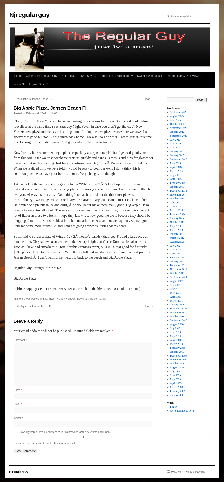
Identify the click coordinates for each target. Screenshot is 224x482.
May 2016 (175, 163)
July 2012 (175, 245)
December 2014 (178, 190)
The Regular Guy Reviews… (184, 75)
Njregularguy (29, 14)
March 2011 (176, 300)
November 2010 (178, 312)
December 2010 (178, 308)
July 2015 (175, 175)
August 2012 (177, 241)
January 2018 (177, 151)
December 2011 (178, 265)
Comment (20, 339)
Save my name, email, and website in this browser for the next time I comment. (65, 432)
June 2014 (175, 206)
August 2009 (177, 367)
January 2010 (177, 351)
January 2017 (177, 155)
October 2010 (177, 316)
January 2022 (177, 131)
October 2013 (177, 222)
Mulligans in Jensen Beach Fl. (33, 99)
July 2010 (175, 328)
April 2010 (176, 339)
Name (18, 390)
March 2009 (176, 387)
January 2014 (177, 218)
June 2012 (175, 249)
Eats (45, 298)
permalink (99, 298)
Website (18, 418)
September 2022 (178, 127)
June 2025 (175, 120)
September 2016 (178, 159)
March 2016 (176, 171)
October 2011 (177, 273)
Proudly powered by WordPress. (188, 471)
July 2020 (175, 139)
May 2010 (175, 336)
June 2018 (175, 147)
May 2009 (175, 379)
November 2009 (178, 359)
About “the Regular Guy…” (31, 84)
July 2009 (175, 371)
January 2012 (177, 261)
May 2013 (175, 226)
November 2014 (178, 194)
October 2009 (177, 363)
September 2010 (178, 320)
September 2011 (178, 277)
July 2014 (175, 202)
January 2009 (177, 394)
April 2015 (176, 178)
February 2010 (178, 347)
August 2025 (177, 116)
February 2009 (178, 391)
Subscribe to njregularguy (116, 75)
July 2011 (175, 284)
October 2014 (177, 198)
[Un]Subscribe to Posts (182, 410)
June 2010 (175, 332)
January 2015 (177, 186)
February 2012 (178, 257)
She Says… (69, 75)
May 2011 (175, 292)
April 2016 (176, 167)
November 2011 (178, 269)
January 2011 (177, 304)
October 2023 (177, 123)
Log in (173, 406)
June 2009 (175, 375)
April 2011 (176, 296)
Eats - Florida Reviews (62, 298)
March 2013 (176, 230)
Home (18, 75)
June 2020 (175, 143)
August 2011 (177, 281)
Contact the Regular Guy (41, 75)
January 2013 (177, 233)
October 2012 (177, 237)
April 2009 (176, 383)
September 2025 (178, 112)
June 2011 (175, 288)
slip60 (53, 113)
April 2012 (176, 253)
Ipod (149, 99)
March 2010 (176, 343)
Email (18, 404)
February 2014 (178, 214)
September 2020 (178, 135)
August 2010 (177, 324)
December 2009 (178, 355)
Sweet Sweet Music (149, 75)
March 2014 (176, 210)
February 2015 (178, 182)
